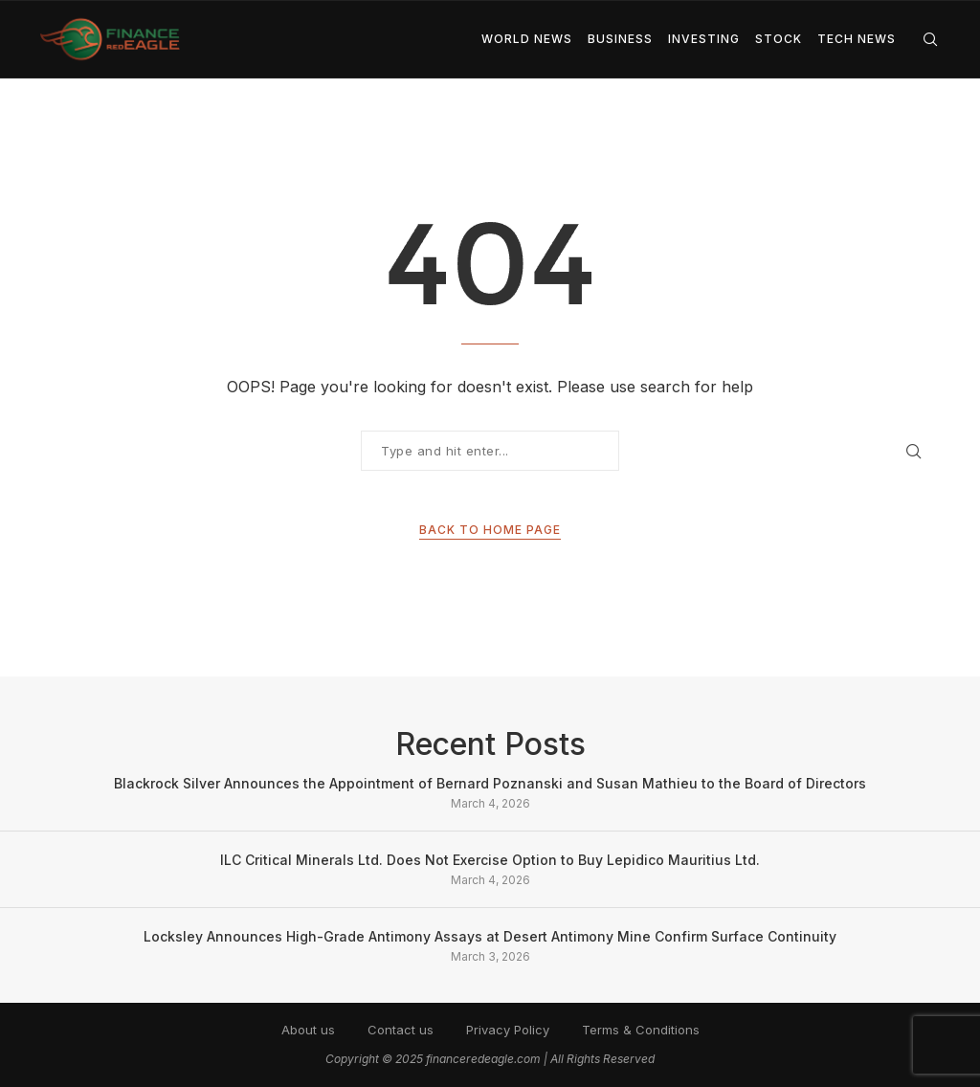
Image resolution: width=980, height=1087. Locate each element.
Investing (704, 39)
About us (308, 1029)
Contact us (401, 1029)
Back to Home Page (490, 529)
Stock (778, 39)
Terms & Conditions (641, 1029)
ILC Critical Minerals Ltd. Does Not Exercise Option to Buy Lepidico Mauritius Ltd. (490, 860)
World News (526, 39)
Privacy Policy (507, 1029)
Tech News (856, 39)
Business (620, 39)
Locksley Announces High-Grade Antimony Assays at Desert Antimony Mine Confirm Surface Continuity (490, 936)
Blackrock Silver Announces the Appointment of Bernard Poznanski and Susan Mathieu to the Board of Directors (490, 783)
